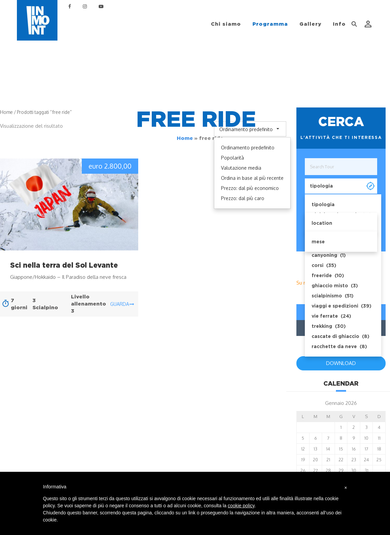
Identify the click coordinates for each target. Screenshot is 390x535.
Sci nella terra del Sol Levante (64, 265)
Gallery (310, 24)
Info (339, 24)
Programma (270, 24)
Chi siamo (226, 24)
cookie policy (241, 505)
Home (185, 138)
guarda (122, 304)
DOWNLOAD (341, 363)
